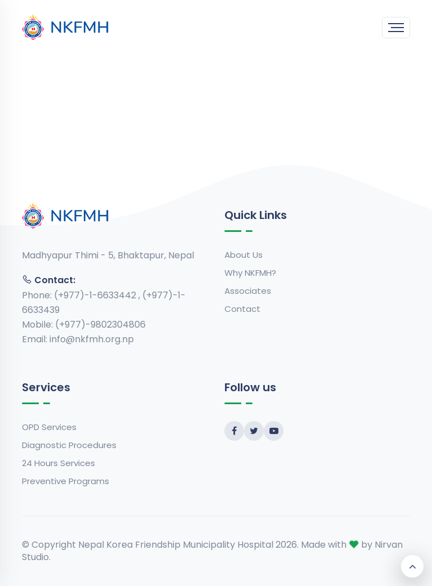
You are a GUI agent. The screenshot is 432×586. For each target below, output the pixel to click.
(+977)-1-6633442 (96, 295)
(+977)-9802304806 (100, 324)
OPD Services (49, 427)
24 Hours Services (58, 463)
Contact (242, 309)
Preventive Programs (65, 481)
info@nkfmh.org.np (92, 339)
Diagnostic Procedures (69, 445)
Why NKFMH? (250, 273)
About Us (243, 255)
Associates (247, 291)
